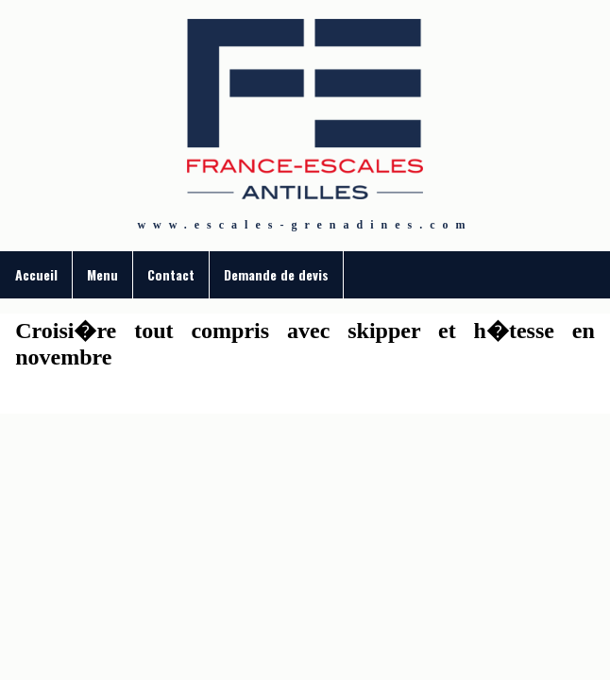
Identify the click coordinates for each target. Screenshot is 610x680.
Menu (102, 274)
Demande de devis (276, 274)
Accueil (36, 274)
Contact (171, 274)
